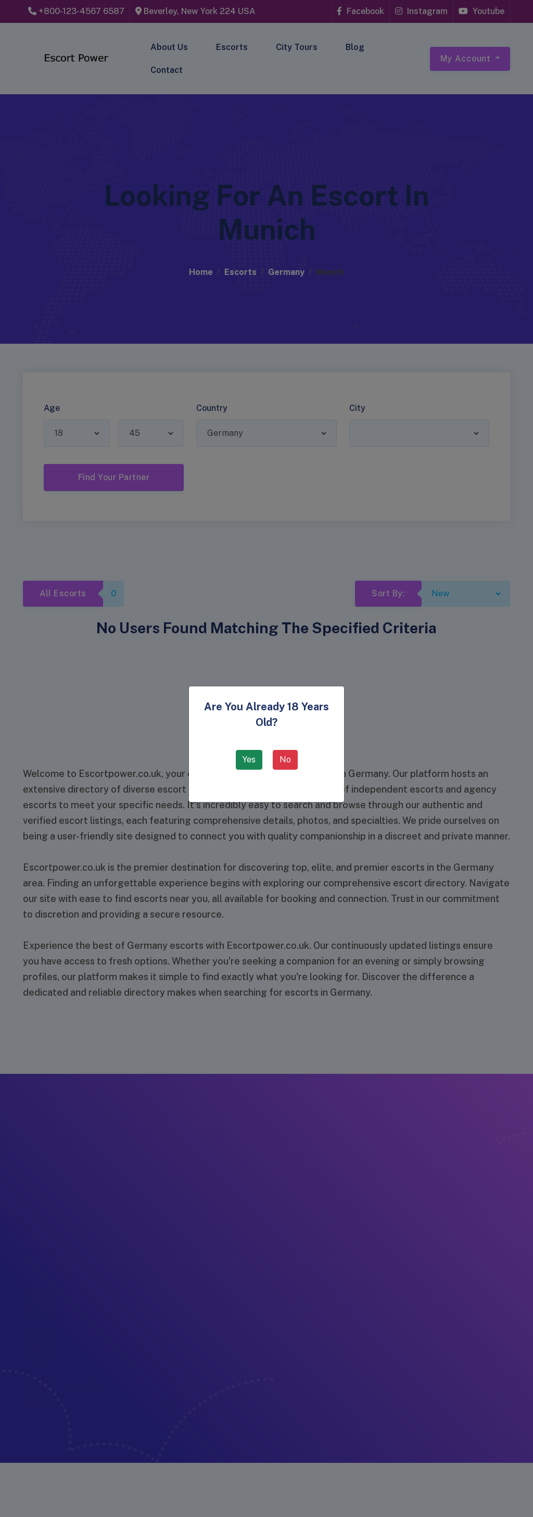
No (285, 759)
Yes (249, 759)
